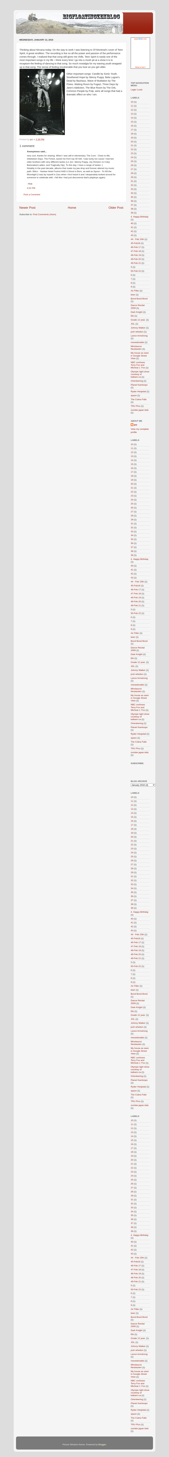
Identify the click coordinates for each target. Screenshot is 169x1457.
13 (132, 114)
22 (132, 149)
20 (132, 141)
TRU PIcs (135, 406)
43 (132, 235)
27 (132, 169)
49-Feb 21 (136, 263)
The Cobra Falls (139, 399)
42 (132, 231)
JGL (133, 324)
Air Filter (135, 290)
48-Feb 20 (136, 259)
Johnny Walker (138, 328)
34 (132, 193)
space (134, 395)
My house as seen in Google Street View (140, 355)
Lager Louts (136, 89)
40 (132, 223)
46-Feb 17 (136, 247)
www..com (140, 39)
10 (132, 102)
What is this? (140, 67)
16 (132, 125)
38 (132, 209)
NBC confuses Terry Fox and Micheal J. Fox (138, 365)
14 (132, 118)
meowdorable (137, 342)
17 (132, 129)
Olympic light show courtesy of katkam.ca (140, 374)
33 (132, 189)
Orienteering (137, 381)
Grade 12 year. (138, 320)
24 (132, 157)
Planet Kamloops (139, 385)
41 (132, 227)
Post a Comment (32, 194)
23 (132, 153)
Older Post (116, 207)
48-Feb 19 (136, 255)
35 (132, 197)
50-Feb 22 (136, 271)
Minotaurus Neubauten (136, 347)
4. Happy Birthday (139, 216)
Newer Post (27, 207)
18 (132, 133)
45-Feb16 (135, 243)
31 (132, 181)
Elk (132, 316)
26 (132, 165)
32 (132, 185)
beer (133, 294)
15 (132, 121)
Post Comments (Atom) (44, 214)
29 (132, 177)
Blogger (102, 1444)
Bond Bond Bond (139, 298)
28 (132, 173)
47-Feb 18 (136, 251)
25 (132, 161)
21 (132, 145)
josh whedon (137, 331)
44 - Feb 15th (137, 239)
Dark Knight (136, 312)
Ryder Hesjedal (138, 391)
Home (72, 207)
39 (132, 213)
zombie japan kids (140, 410)
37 (132, 205)
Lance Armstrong (139, 335)
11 (132, 106)
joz (135, 424)
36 (132, 201)
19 (132, 137)
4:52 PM (31, 188)
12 (132, 110)
